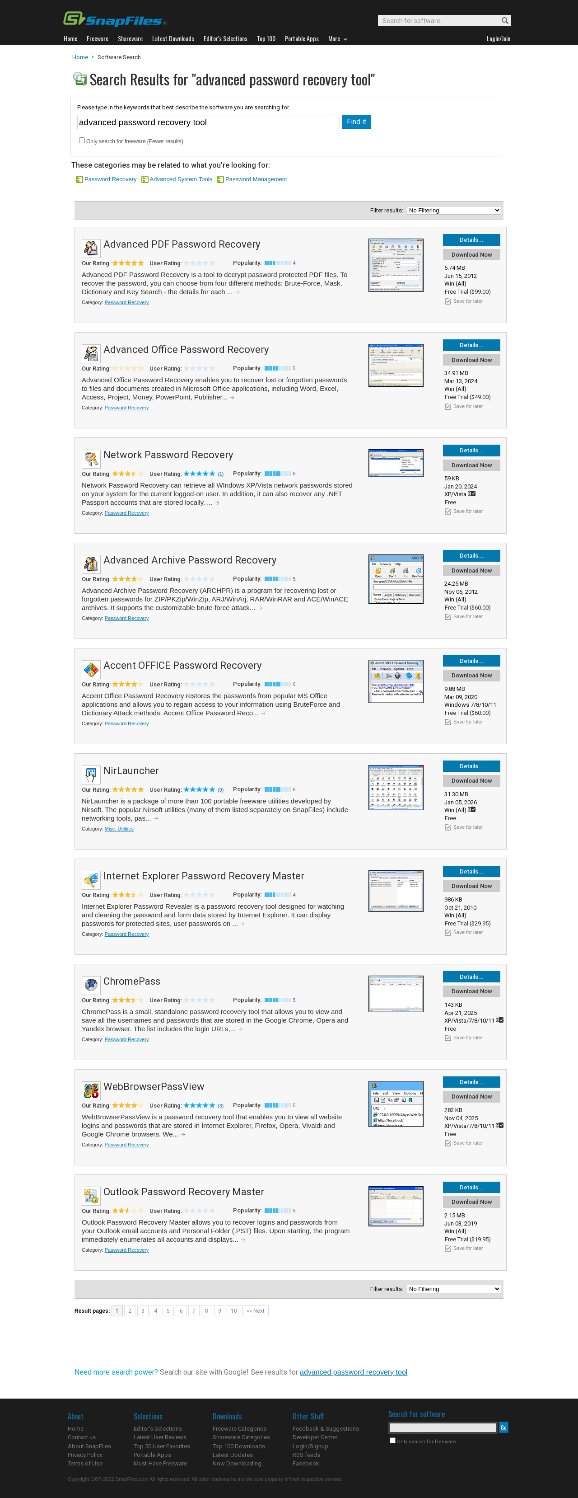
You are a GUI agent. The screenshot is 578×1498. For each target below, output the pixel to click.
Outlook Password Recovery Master (183, 1191)
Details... (472, 239)
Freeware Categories (239, 1428)
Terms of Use (85, 1463)
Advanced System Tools (181, 179)
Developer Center (315, 1437)
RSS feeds (306, 1454)
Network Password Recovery (168, 454)
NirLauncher (131, 770)
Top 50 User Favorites (162, 1446)
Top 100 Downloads (239, 1446)
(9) (221, 790)
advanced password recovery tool (353, 1372)
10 (234, 1311)
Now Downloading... (239, 1463)
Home (80, 57)
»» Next (256, 1311)
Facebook (306, 1463)
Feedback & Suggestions (326, 1428)
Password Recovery (110, 179)
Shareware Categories (241, 1437)
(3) (221, 1105)
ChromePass (131, 981)
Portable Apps (152, 1454)
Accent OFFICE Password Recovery (182, 665)
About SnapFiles (89, 1446)
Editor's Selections (158, 1428)
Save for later (468, 301)
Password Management (256, 179)
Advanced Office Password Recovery (186, 349)
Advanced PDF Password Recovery (181, 244)
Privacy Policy (85, 1454)
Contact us (82, 1437)
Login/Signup (310, 1446)
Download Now (472, 254)
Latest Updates (233, 1454)
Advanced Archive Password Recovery (189, 560)
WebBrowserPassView (154, 1086)
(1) (221, 474)
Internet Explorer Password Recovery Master (203, 876)
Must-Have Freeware (160, 1463)
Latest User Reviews (160, 1437)
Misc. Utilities (119, 828)
